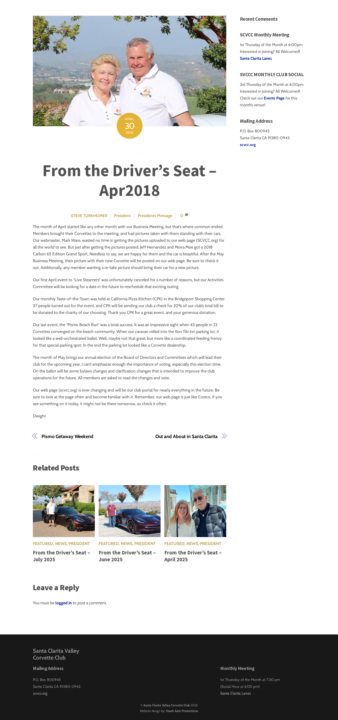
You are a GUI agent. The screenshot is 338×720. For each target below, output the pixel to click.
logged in (63, 602)
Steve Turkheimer (89, 215)
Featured (43, 543)
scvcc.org (248, 144)
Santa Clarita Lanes (256, 58)
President (122, 215)
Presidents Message (155, 215)
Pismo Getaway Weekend (67, 436)
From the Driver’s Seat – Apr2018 (129, 180)
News (61, 543)
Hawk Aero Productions (182, 711)
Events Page (274, 98)
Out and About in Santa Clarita (186, 436)
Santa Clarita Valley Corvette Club (166, 705)
